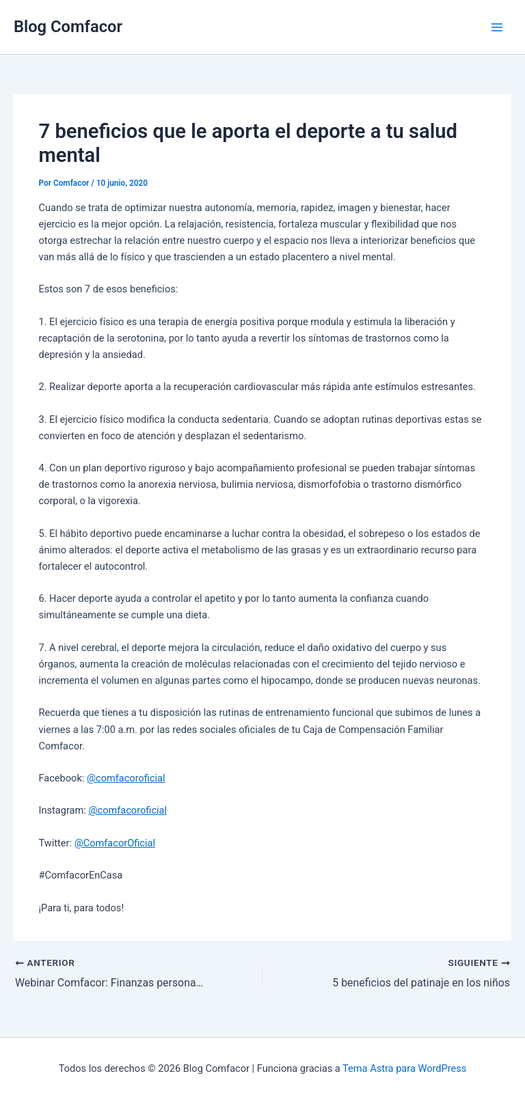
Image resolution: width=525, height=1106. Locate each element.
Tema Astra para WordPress (404, 1068)
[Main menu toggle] (497, 27)
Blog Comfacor (68, 26)
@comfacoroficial (126, 778)
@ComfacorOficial (115, 843)
